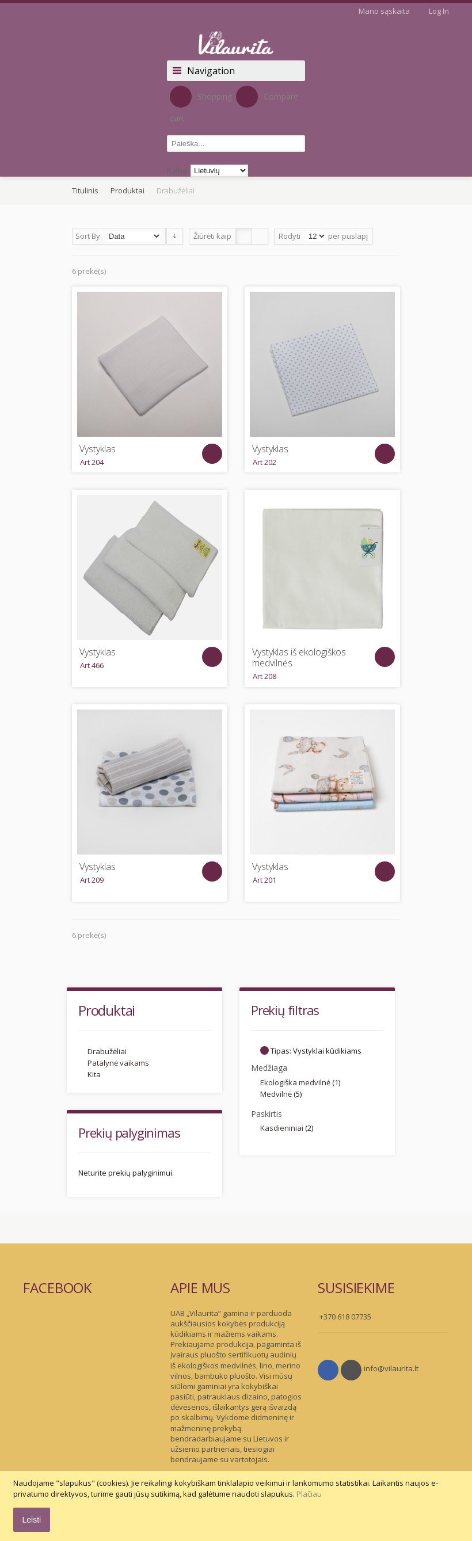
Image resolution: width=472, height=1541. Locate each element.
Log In (439, 11)
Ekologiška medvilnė (295, 1082)
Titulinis (85, 190)
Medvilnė (276, 1094)
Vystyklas (97, 449)
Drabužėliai (107, 1051)
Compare (267, 97)
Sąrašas (260, 236)
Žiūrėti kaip (212, 236)
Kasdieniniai (281, 1128)
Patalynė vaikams (118, 1063)
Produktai (127, 190)
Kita (94, 1074)
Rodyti (289, 236)
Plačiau (309, 1494)
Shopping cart (201, 105)
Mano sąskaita (384, 11)
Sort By (87, 236)
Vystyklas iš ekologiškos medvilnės (299, 658)
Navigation (211, 70)
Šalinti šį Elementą (264, 1050)
